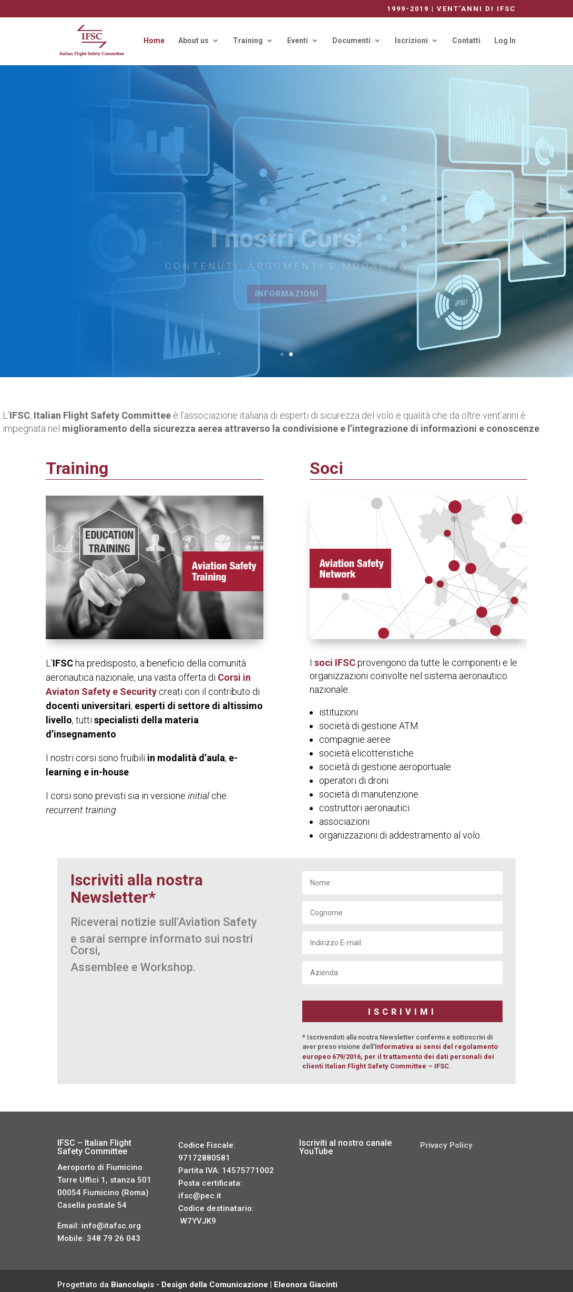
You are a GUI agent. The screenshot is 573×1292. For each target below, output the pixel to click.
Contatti (466, 41)
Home (154, 41)
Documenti (351, 41)
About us (193, 41)
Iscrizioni (411, 41)
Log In (505, 41)
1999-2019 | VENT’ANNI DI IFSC (451, 9)
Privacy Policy (446, 1137)
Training (248, 41)
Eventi (297, 41)
